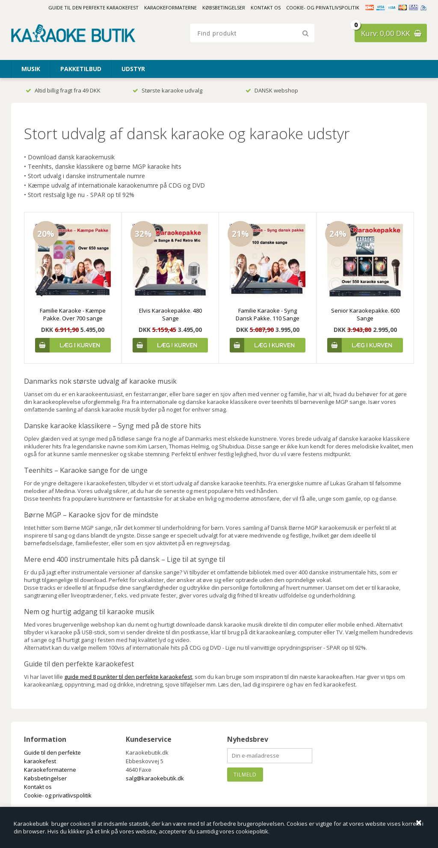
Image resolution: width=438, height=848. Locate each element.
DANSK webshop (272, 90)
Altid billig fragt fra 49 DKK (63, 90)
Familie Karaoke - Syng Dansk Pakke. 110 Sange (267, 314)
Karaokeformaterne (170, 7)
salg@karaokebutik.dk (155, 778)
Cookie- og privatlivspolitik (322, 7)
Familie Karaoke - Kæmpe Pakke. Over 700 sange (73, 314)
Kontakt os (266, 7)
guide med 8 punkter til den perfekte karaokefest (128, 677)
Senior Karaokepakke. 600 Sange (365, 314)
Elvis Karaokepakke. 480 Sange (170, 314)
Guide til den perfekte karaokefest (93, 7)
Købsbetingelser (223, 7)
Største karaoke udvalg (167, 90)
